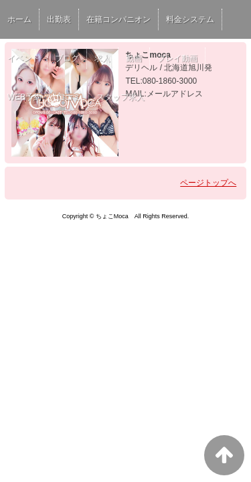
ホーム (19, 19)
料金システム (190, 19)
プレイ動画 (177, 58)
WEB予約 (24, 97)
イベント (23, 58)
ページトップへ (208, 182)
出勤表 (59, 19)
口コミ (69, 97)
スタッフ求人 (120, 97)
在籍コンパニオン (118, 19)
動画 (134, 58)
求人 (102, 58)
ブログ (67, 58)
